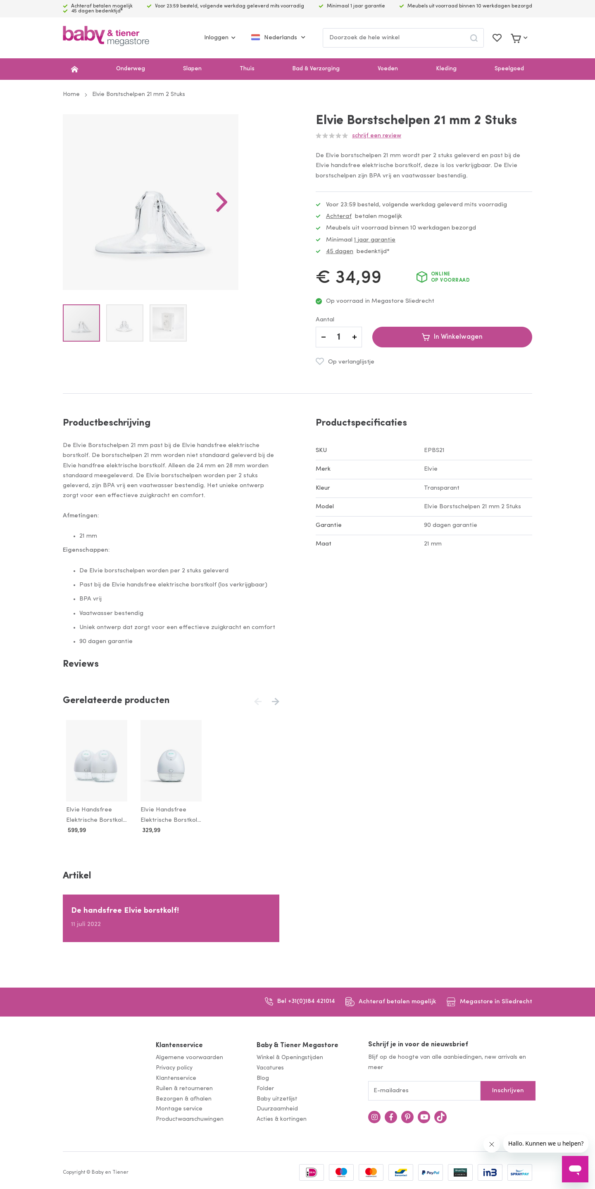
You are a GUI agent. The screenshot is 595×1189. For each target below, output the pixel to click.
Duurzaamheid (277, 1109)
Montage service (179, 1109)
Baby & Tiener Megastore (297, 1045)
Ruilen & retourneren (184, 1089)
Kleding (446, 69)
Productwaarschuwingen (190, 1120)
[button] (262, 222)
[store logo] (106, 38)
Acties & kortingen (282, 1120)
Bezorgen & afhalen (184, 1099)
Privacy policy (174, 1068)
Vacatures (270, 1068)
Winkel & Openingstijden (290, 1058)
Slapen (192, 69)
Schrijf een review (376, 136)
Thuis (247, 69)
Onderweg (130, 69)
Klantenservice (179, 1045)
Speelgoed (509, 69)
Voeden (388, 69)
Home (71, 94)
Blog (263, 1078)
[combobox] (403, 38)
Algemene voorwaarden (189, 1058)
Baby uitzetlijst (277, 1099)
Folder (265, 1089)
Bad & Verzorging (316, 69)
